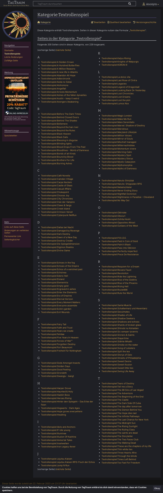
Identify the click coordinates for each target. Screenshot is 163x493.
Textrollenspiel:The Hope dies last (119, 413)
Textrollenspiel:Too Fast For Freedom (121, 462)
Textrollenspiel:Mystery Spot (116, 155)
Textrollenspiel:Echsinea (53, 272)
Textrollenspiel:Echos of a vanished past (61, 269)
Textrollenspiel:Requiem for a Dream (120, 266)
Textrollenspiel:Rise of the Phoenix (119, 283)
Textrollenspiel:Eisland (52, 279)
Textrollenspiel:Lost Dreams (116, 96)
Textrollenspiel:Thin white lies (117, 449)
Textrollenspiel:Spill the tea (116, 351)
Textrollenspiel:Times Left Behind (119, 459)
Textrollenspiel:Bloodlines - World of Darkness (65, 150)
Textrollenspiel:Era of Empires (56, 295)
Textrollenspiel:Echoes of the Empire (60, 266)
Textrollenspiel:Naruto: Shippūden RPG (122, 183)
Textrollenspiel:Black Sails (54, 137)
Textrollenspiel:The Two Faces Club (120, 439)
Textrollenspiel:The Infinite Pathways (121, 416)
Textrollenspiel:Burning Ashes (56, 163)
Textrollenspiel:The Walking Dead (119, 442)
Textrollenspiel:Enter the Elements (59, 292)
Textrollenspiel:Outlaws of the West (120, 225)
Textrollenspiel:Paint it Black (116, 244)
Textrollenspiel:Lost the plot (116, 100)
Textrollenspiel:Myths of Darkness (119, 168)
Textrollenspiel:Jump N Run (55, 465)
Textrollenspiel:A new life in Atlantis (59, 72)
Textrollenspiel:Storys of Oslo (117, 354)
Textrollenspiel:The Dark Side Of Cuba (121, 403)
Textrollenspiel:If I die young (55, 430)
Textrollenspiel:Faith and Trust (56, 327)
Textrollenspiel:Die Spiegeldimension (60, 243)
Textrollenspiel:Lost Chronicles (118, 93)
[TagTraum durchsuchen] (84, 3)
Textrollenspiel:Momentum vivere (119, 148)
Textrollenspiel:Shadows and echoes (120, 321)
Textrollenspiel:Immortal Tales (56, 440)
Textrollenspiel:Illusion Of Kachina (58, 436)
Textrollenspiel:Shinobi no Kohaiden (120, 328)
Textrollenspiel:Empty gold (54, 285)
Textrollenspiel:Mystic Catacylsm (118, 161)
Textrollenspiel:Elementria (54, 282)
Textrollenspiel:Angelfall (53, 88)
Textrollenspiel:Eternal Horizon (57, 299)
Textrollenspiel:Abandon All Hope (58, 75)
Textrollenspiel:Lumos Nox (115, 103)
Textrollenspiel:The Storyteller (117, 436)
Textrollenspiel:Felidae (52, 334)
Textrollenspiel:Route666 (114, 289)
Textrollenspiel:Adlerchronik (55, 78)
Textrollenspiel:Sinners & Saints (118, 335)
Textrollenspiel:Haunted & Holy (57, 391)
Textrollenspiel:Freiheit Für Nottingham (61, 350)
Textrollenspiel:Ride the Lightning (119, 276)
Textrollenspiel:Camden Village (57, 179)
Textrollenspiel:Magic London (117, 115)
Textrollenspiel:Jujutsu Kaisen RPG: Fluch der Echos (68, 462)
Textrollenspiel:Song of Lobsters (118, 348)
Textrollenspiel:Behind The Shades (59, 120)
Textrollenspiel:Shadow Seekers (118, 318)
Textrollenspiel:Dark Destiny (55, 234)
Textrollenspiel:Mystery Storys (117, 158)
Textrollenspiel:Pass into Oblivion (119, 247)
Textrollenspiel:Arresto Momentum (59, 92)
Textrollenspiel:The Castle (115, 399)
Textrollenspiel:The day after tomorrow (122, 406)
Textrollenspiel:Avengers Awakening (59, 101)
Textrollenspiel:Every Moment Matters (60, 302)
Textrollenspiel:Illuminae (53, 433)
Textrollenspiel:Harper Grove (56, 388)
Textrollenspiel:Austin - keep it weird (60, 98)
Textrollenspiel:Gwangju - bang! (57, 376)
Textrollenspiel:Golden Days (55, 366)
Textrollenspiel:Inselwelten (55, 443)
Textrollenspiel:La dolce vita (116, 77)
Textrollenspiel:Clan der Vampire (58, 202)
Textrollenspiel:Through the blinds (119, 456)
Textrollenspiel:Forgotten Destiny (58, 344)
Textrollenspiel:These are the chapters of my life (126, 446)
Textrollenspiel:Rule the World (117, 293)
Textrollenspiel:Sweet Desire (116, 361)
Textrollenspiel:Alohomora (54, 85)
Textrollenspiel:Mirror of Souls (117, 138)
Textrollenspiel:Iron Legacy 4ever (58, 446)
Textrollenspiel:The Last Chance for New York (125, 419)
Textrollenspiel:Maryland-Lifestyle (119, 132)
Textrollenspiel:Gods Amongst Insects (60, 362)
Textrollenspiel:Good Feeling (56, 369)
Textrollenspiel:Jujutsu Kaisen (56, 458)
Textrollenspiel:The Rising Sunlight (119, 426)
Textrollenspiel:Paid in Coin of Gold (120, 241)
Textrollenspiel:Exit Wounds (55, 312)
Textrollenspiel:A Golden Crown (57, 62)
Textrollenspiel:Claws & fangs (56, 205)
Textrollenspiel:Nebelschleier (117, 187)
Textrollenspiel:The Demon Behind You (122, 409)
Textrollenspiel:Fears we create (57, 330)
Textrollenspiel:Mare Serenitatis (118, 122)
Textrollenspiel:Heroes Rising (56, 398)
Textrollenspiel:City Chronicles (57, 198)
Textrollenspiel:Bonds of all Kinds (58, 153)
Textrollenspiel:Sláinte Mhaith (117, 341)
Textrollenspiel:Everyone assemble (59, 305)
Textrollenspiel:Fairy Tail (53, 324)
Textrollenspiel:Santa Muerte (116, 305)
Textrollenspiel (137, 30)
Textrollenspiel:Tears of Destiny (118, 383)
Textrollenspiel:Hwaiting (53, 414)
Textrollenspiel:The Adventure (117, 393)
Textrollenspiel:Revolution (115, 273)
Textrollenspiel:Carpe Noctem (56, 182)
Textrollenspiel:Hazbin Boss (55, 395)
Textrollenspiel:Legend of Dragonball (121, 87)
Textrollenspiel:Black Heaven (56, 133)
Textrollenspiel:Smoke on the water (120, 344)
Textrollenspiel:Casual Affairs (56, 188)
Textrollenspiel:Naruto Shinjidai (118, 180)
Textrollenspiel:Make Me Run (116, 119)
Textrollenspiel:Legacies (114, 83)
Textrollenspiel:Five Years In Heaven (60, 337)
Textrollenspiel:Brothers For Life (57, 160)
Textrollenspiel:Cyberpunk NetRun (59, 215)
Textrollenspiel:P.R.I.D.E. (114, 238)
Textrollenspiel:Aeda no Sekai (56, 82)
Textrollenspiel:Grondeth (54, 372)
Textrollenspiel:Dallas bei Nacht (57, 227)
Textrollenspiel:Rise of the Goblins (119, 279)
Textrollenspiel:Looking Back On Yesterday (123, 90)
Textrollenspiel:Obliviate (114, 212)
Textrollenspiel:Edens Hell (54, 275)
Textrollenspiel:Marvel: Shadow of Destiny (123, 125)
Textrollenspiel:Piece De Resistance (120, 254)
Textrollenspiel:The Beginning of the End (122, 396)
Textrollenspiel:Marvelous (115, 128)
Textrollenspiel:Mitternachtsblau (118, 145)
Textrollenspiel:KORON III (114, 64)
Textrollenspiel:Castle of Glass (56, 185)
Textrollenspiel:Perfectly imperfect (119, 251)
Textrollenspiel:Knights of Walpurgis (120, 61)
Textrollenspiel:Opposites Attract (118, 222)
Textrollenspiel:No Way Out (115, 200)
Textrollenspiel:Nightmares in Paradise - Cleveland (128, 197)
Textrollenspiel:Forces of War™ (56, 340)
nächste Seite (63, 50)
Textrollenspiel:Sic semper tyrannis (120, 331)
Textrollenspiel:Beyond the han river (59, 127)
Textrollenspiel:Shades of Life (117, 315)
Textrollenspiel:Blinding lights (56, 143)
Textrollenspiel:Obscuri (113, 215)
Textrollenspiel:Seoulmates (116, 311)
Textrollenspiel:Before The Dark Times (61, 114)
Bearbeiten (99, 22)
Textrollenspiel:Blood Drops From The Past (63, 147)
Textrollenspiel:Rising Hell (115, 286)
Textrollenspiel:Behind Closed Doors (60, 117)
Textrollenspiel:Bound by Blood (57, 156)
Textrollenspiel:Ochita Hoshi (116, 219)
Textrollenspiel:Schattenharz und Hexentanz (124, 308)
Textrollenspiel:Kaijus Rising (116, 58)
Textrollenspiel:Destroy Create (57, 240)
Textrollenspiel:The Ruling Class (118, 429)
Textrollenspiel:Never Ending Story (119, 190)
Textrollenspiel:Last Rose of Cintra (119, 80)
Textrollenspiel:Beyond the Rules (58, 130)
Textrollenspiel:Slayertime (115, 338)
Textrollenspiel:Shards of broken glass (121, 325)
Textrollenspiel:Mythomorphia (117, 165)
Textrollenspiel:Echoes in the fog (58, 262)
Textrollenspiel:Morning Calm (117, 152)
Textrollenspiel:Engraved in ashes (58, 289)
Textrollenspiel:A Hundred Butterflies (60, 65)
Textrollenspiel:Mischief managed (119, 142)
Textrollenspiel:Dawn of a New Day (59, 237)
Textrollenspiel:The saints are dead (120, 432)
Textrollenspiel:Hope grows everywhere (61, 411)
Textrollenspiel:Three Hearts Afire (119, 452)
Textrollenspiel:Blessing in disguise (59, 140)
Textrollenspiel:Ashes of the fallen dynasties (64, 95)
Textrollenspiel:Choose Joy (55, 195)
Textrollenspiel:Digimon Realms (57, 247)
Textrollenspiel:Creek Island (55, 208)
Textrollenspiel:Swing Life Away (118, 371)
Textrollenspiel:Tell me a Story (117, 386)
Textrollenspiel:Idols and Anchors (58, 427)
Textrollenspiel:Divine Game (55, 250)
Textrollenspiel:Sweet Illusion (117, 364)
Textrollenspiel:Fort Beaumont (56, 347)
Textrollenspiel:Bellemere (54, 123)
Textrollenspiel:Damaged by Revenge (60, 230)
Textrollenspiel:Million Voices (117, 135)
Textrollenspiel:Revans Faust (116, 270)
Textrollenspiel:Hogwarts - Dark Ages (60, 408)
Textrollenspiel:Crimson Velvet (57, 212)
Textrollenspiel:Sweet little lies (117, 368)
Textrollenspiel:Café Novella (55, 175)
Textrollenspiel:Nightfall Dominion (119, 193)
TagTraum (16, 2)
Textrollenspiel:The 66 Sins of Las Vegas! (123, 390)
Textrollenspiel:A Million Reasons (58, 68)
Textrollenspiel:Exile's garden (56, 308)
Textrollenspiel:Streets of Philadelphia (121, 358)
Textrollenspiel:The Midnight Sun (119, 423)
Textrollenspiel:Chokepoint (55, 192)
